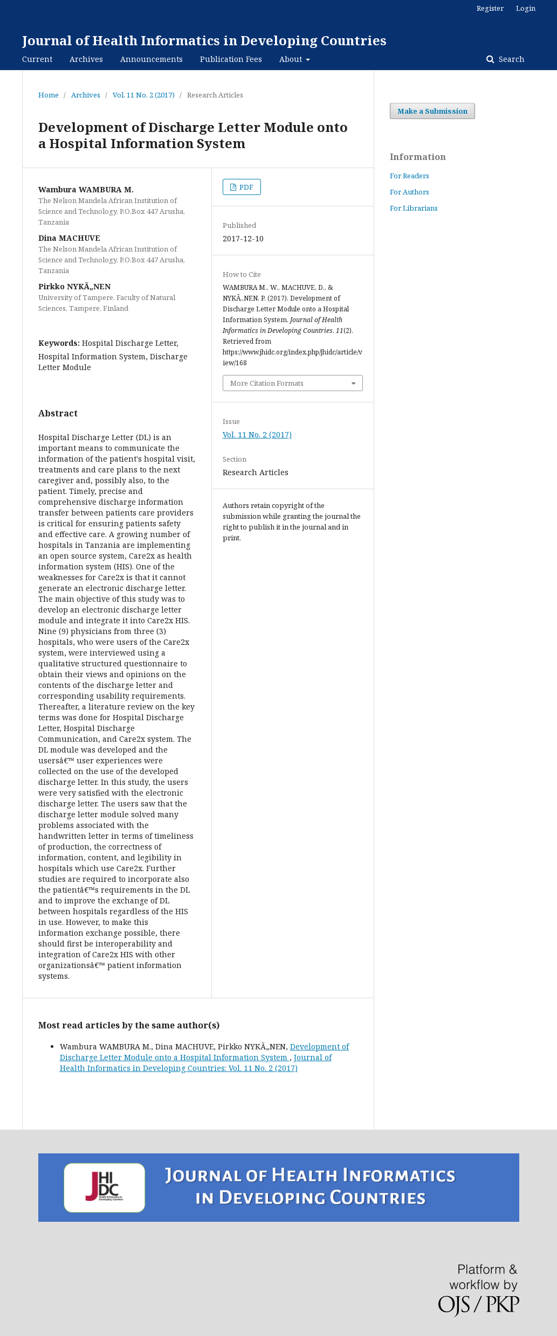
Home (48, 95)
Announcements (151, 59)
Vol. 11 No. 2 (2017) (144, 95)
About (291, 59)
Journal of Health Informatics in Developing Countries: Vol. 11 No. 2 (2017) (196, 1062)
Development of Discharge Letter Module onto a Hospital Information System (204, 1051)
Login (525, 8)
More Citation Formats (267, 383)
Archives (86, 59)
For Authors (409, 192)
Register (490, 8)
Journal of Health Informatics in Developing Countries (204, 40)
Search (511, 59)
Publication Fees (231, 59)
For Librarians (414, 208)
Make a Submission (432, 111)
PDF (245, 187)
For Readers (409, 175)
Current (37, 59)
